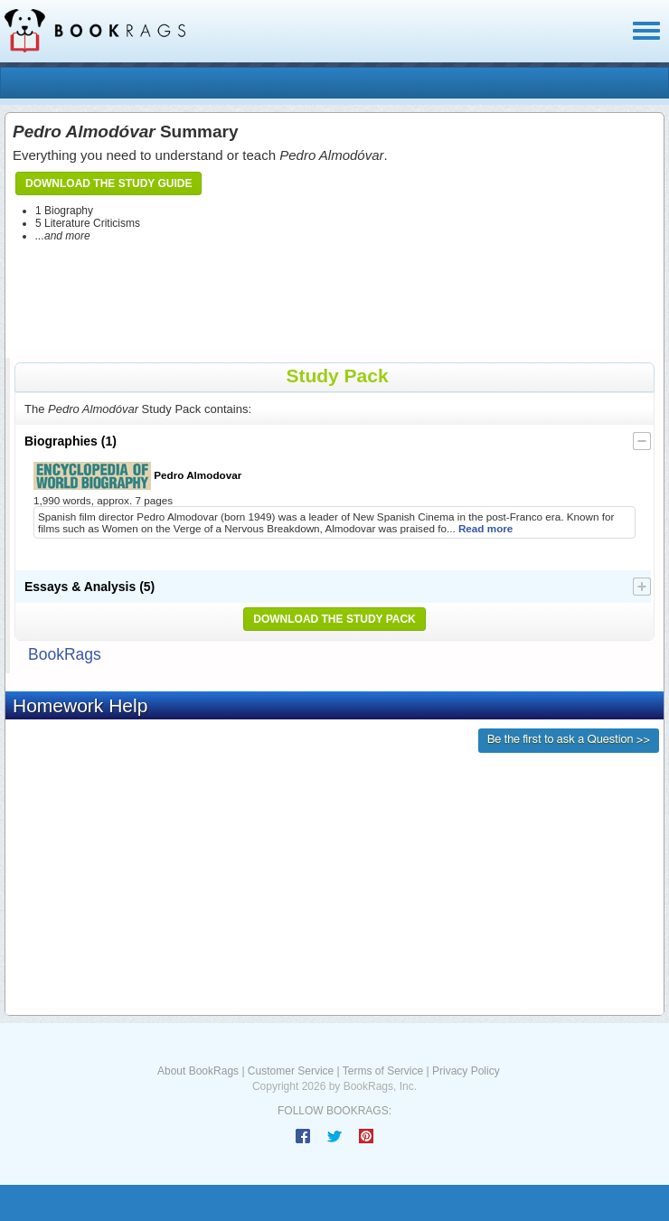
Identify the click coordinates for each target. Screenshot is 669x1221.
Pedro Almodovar (137, 476)
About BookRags (198, 1071)
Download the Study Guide (108, 183)
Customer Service (291, 1071)
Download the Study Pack (334, 619)
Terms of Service (383, 1071)
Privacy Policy (466, 1071)
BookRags (64, 654)
